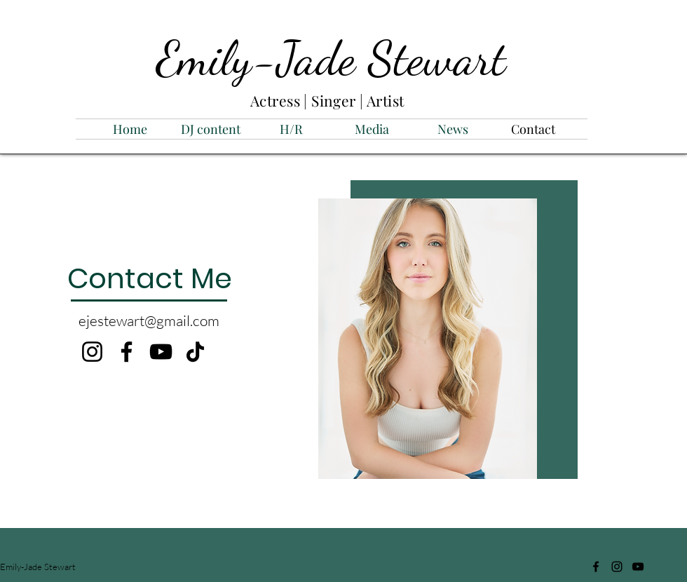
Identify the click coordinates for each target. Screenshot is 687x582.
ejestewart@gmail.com (149, 320)
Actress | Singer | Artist (329, 100)
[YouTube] (161, 351)
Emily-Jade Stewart (331, 58)
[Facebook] (126, 351)
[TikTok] (195, 351)
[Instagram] (92, 351)
